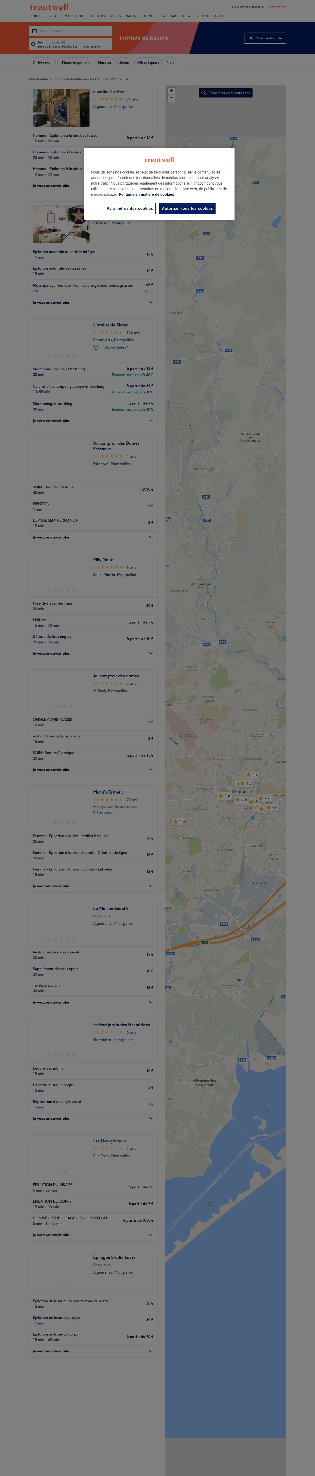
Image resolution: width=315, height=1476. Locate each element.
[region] (159, 184)
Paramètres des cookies (130, 208)
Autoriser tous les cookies (187, 208)
